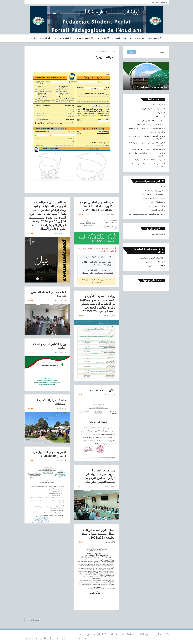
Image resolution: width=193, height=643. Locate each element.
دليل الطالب (158, 117)
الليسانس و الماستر (156, 206)
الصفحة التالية (33, 620)
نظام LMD (159, 187)
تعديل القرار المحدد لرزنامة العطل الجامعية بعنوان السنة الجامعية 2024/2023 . (98, 533)
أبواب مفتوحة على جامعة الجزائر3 (151, 87)
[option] (146, 76)
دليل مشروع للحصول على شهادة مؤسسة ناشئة (145, 214)
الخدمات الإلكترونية (156, 132)
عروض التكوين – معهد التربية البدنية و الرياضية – (145, 128)
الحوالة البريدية (157, 234)
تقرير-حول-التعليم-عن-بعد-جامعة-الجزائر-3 (148, 124)
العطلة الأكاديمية (157, 202)
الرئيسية (111, 51)
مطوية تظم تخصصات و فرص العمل (150, 120)
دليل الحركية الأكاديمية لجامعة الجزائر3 (149, 160)
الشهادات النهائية (157, 105)
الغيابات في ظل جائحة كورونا (152, 194)
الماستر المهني (157, 210)
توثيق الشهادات (157, 113)
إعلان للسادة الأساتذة (102, 390)
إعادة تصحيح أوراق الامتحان (153, 198)
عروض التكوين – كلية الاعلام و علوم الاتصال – (146, 149)
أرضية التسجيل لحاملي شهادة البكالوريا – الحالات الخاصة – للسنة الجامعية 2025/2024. (97, 206)
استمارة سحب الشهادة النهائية (152, 109)
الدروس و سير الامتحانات (154, 190)
